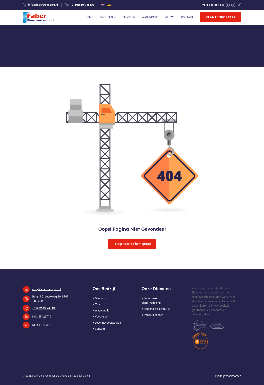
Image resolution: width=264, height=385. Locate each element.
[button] (108, 17)
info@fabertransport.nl (43, 5)
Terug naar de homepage (132, 244)
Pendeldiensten (153, 315)
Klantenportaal (221, 17)
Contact (100, 329)
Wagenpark (102, 310)
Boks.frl (87, 376)
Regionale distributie (157, 309)
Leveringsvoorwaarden (108, 323)
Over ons (100, 298)
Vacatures (101, 317)
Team (98, 304)
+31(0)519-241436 (82, 5)
